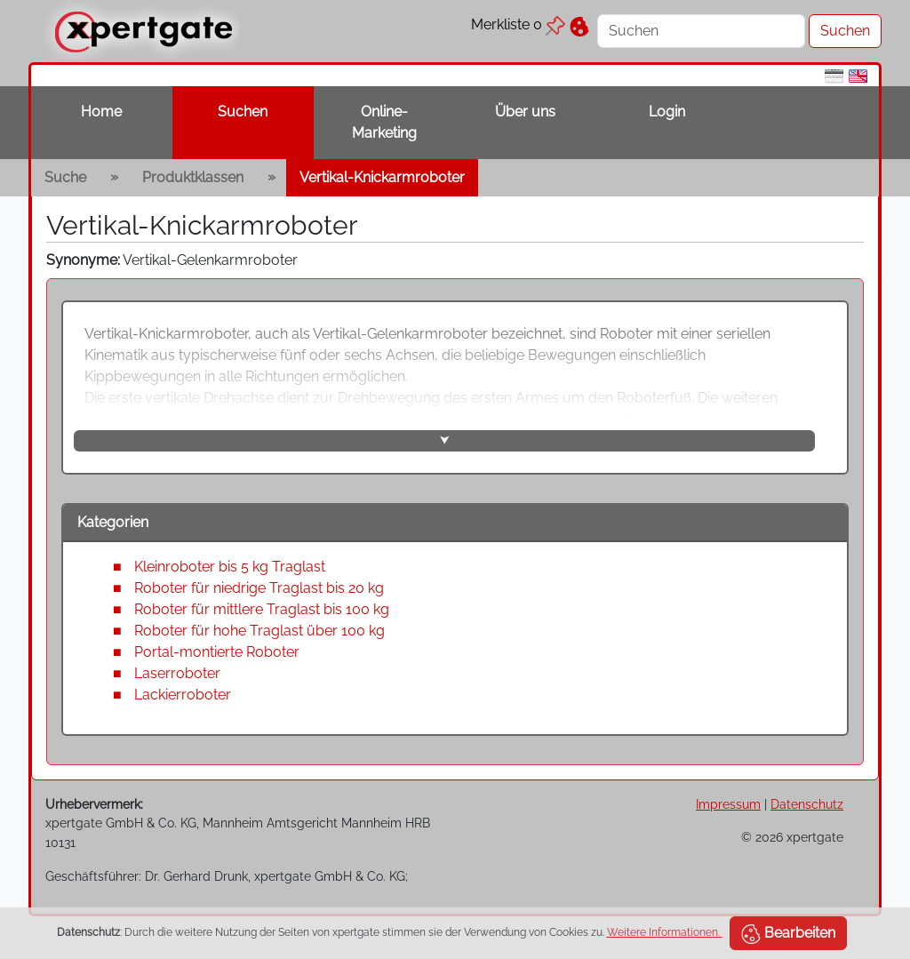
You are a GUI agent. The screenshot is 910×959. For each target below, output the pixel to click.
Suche (65, 177)
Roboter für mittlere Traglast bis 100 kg (261, 609)
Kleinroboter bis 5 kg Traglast (229, 566)
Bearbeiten (788, 934)
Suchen (242, 111)
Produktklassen (192, 177)
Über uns (525, 111)
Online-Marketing (384, 122)
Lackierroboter (182, 694)
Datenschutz (806, 803)
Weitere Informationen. (664, 932)
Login (667, 111)
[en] (858, 75)
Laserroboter (177, 673)
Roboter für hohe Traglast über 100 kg (259, 630)
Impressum (728, 803)
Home (101, 111)
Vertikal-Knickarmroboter (382, 177)
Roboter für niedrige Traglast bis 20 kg (259, 587)
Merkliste (518, 24)
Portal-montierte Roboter (216, 651)
